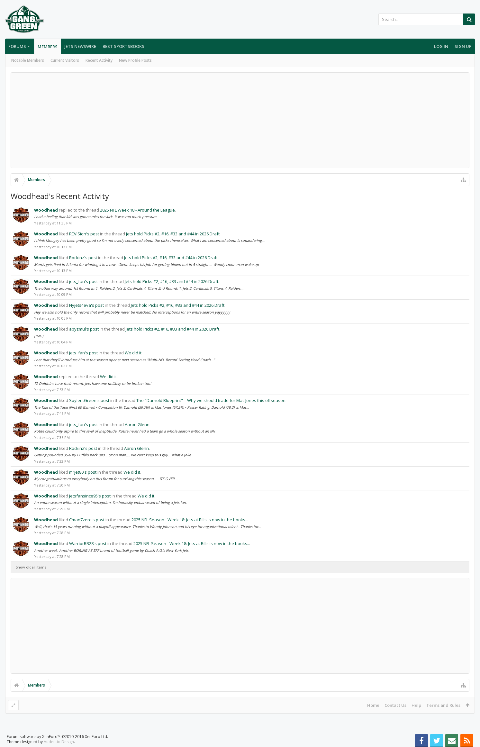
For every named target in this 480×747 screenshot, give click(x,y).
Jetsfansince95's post (90, 496)
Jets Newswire (80, 46)
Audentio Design (59, 741)
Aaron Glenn (137, 424)
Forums (17, 46)
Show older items (31, 567)
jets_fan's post (83, 281)
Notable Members (27, 60)
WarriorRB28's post (87, 543)
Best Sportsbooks (123, 46)
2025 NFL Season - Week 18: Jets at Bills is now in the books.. (189, 520)
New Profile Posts (135, 60)
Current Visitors (64, 60)
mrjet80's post (82, 472)
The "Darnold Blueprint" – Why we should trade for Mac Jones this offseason (210, 400)
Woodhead (46, 210)
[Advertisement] (240, 120)
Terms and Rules (443, 705)
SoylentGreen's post (89, 400)
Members (48, 47)
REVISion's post (84, 234)
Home (373, 705)
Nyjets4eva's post (86, 305)
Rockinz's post (83, 257)
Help (416, 705)
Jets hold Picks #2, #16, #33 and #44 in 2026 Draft (173, 234)
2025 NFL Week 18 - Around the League (137, 210)
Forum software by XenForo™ (57, 736)
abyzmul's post (84, 329)
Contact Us (395, 705)
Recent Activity (99, 60)
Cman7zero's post (86, 520)
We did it (133, 353)
